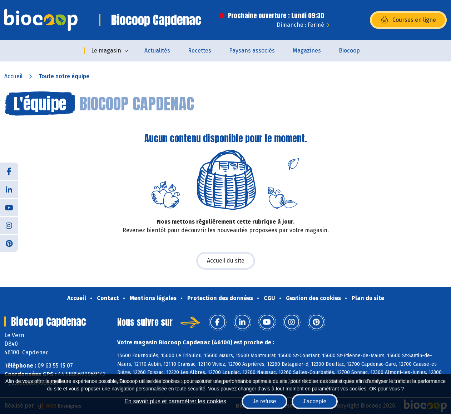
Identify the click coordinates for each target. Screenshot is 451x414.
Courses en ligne (408, 20)
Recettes (199, 50)
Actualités (157, 50)
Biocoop (349, 50)
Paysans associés (252, 50)
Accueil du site (225, 260)
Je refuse (264, 401)
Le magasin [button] (106, 50)
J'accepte (315, 401)
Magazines (307, 50)
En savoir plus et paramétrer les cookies (175, 401)
